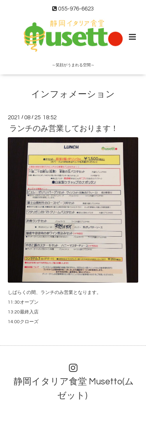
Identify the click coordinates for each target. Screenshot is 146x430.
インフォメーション (73, 94)
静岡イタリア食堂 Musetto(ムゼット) (74, 388)
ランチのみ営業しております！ (63, 129)
